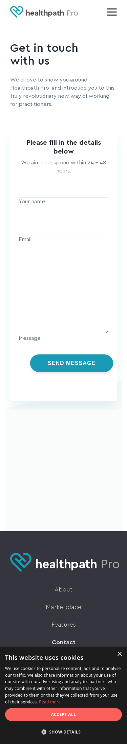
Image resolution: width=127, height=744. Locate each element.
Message (30, 338)
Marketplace (63, 607)
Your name (32, 201)
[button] (63, 732)
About (63, 589)
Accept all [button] (63, 714)
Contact (64, 642)
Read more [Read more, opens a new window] (50, 702)
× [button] (119, 654)
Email (25, 239)
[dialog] (63, 695)
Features (63, 625)
